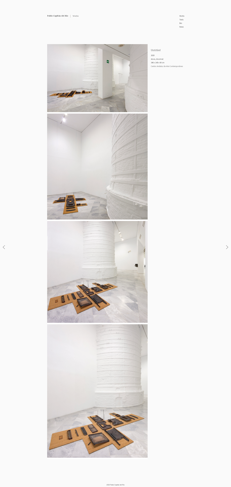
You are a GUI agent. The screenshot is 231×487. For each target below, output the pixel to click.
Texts (181, 19)
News (181, 27)
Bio (180, 23)
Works (181, 16)
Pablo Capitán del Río (57, 16)
